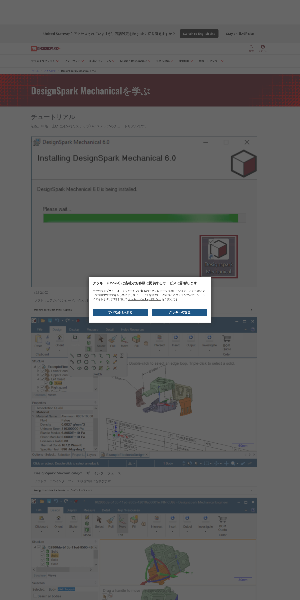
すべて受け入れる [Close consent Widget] (120, 313)
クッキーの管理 (179, 313)
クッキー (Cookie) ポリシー (144, 300)
